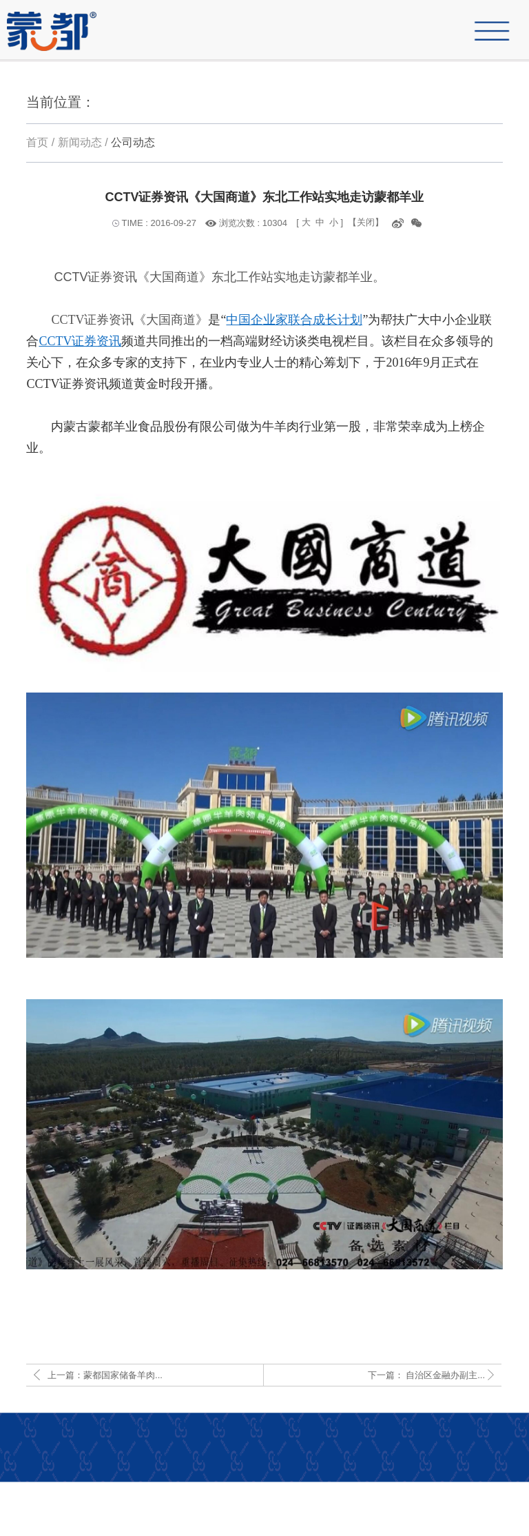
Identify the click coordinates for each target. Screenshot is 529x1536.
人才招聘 (494, 1490)
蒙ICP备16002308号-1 (348, 1509)
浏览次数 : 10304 (253, 223)
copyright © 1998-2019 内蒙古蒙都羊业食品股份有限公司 (390, 1527)
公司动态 (133, 142)
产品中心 (394, 1490)
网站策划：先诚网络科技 (460, 1509)
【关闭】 (366, 222)
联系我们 (444, 1490)
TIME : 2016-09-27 (159, 223)
